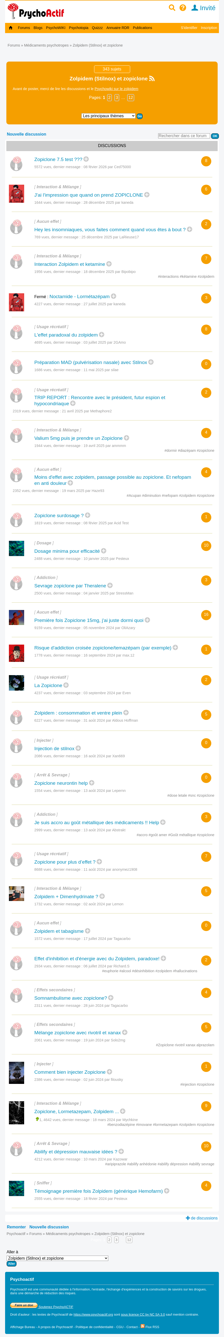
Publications (142, 28)
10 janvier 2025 (106, 559)
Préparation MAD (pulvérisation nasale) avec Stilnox (90, 362)
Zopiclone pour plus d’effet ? (65, 862)
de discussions (202, 1218)
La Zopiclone (48, 685)
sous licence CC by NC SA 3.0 (143, 1314)
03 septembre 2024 (107, 693)
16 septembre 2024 (109, 655)
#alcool (126, 971)
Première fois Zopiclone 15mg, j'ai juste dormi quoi (88, 620)
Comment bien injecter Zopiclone (70, 1072)
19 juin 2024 (104, 1040)
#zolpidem (206, 276)
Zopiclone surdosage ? (59, 515)
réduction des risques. (60, 1293)
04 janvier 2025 (108, 593)
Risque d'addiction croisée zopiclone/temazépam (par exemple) (102, 647)
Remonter (16, 1227)
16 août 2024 (104, 756)
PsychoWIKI (55, 28)
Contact (132, 1327)
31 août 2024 (111, 720)
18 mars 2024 (115, 1120)
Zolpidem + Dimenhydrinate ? (66, 896)
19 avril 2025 (105, 446)
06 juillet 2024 (107, 966)
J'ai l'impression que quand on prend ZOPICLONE (88, 195)
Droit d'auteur (19, 1314)
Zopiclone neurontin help (61, 783)
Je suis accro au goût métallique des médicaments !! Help (96, 822)
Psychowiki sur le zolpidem (116, 89)
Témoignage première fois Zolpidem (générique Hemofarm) (98, 1191)
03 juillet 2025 (105, 342)
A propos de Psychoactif (55, 1327)
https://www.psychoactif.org (93, 1314)
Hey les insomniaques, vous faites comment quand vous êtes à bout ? (110, 229)
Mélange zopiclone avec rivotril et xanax (77, 1032)
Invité (202, 7)
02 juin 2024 (103, 1080)
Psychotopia (78, 28)
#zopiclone (205, 450)
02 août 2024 (104, 904)
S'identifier (189, 28)
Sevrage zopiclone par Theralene (70, 585)
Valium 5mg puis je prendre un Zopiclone (78, 438)
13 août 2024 (105, 791)
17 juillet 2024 (107, 939)
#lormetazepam (166, 1125)
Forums (24, 28)
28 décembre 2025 (108, 202)
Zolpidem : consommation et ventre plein (78, 713)
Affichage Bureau (22, 1327)
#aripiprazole (116, 1164)
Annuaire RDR (117, 28)
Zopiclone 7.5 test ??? (58, 159)
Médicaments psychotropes (46, 45)
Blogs (38, 28)
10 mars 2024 (106, 1159)
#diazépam (187, 450)
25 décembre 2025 (110, 237)
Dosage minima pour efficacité (67, 551)
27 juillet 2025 (105, 304)
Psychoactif (16, 1234)
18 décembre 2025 (110, 272)
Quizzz (97, 28)
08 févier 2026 (107, 167)
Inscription (209, 28)
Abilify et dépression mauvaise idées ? (75, 1151)
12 (130, 97)
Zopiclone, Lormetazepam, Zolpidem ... (76, 1111)
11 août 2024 (110, 869)
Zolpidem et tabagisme (59, 931)
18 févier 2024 (105, 1199)
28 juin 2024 (106, 1006)
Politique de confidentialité (94, 1327)
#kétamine (189, 276)
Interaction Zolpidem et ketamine (69, 264)
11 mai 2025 (101, 370)
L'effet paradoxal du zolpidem (66, 335)
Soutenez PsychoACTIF (41, 1307)
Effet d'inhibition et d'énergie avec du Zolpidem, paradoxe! (96, 958)
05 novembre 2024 (109, 628)
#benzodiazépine (121, 1125)
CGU (119, 1327)
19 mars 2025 (83, 491)
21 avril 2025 (87, 411)
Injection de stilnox (54, 748)
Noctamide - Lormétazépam (80, 296)
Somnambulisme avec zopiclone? (70, 998)
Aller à (57, 1258)
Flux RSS (150, 1327)
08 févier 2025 (106, 523)
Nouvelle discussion (26, 134)
